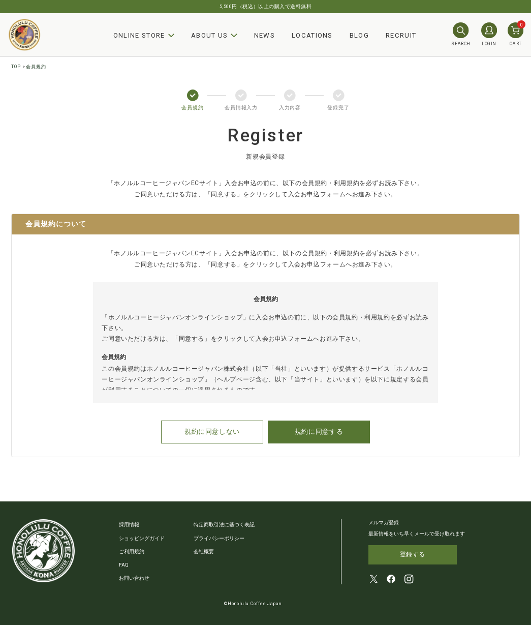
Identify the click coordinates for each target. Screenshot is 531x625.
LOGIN (489, 34)
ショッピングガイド (142, 537)
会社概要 (204, 551)
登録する (412, 553)
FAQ (124, 564)
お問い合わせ (134, 577)
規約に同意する (315, 431)
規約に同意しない (219, 431)
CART (515, 34)
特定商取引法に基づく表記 (224, 524)
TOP (16, 66)
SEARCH (461, 34)
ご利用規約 (131, 551)
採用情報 (129, 524)
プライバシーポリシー (219, 537)
